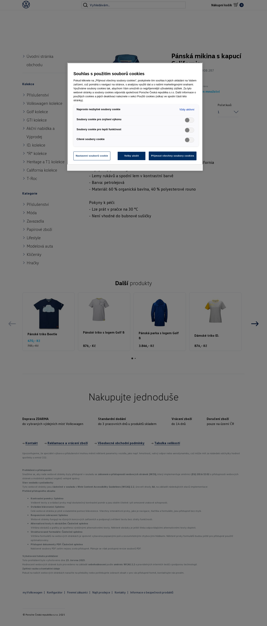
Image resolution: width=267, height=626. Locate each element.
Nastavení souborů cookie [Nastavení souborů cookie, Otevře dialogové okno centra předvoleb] (92, 155)
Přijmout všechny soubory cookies (172, 155)
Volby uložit (131, 155)
